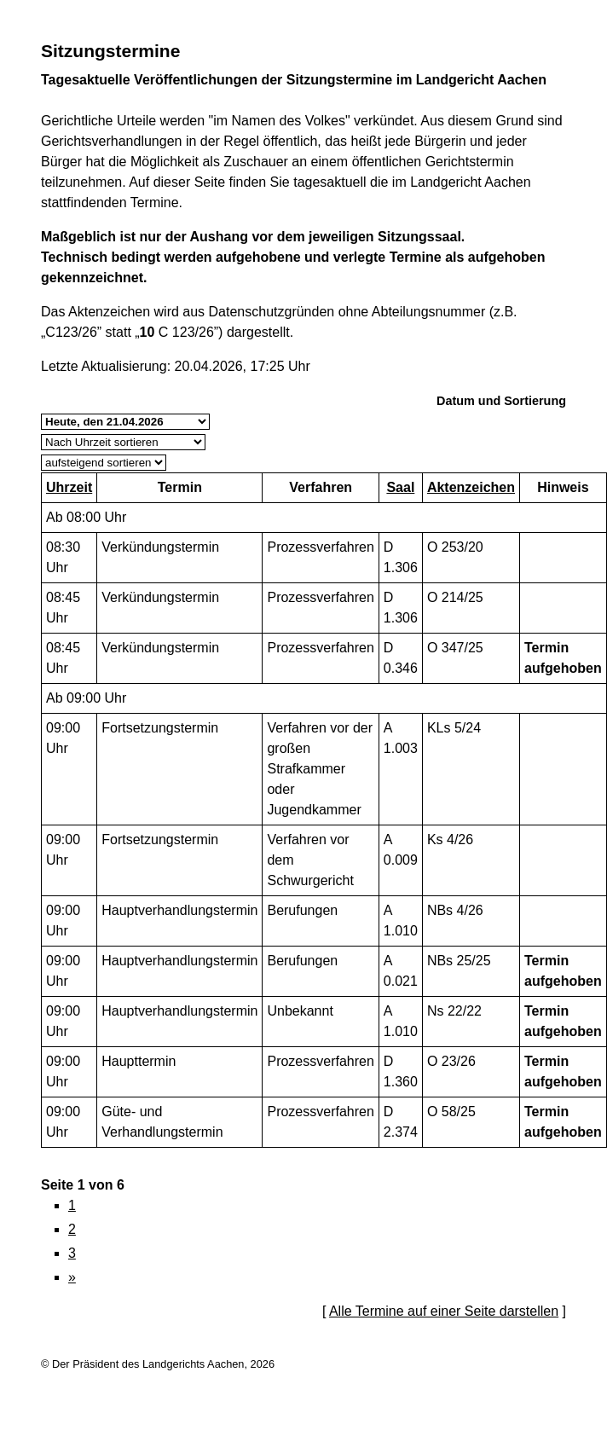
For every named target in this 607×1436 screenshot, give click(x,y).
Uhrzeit (69, 487)
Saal (400, 487)
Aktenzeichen (471, 487)
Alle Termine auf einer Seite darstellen (443, 1311)
